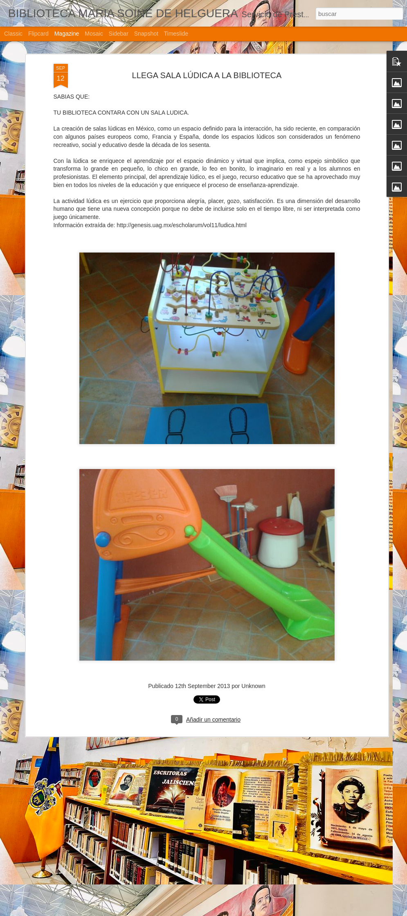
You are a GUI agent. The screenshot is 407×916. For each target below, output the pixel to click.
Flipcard (38, 33)
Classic (13, 33)
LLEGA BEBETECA (155, 813)
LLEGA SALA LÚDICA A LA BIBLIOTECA (186, 906)
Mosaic (94, 33)
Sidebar (118, 33)
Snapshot (146, 33)
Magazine (66, 33)
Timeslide (176, 33)
